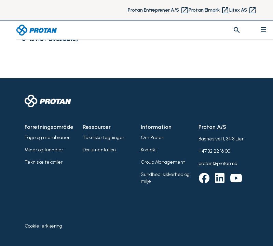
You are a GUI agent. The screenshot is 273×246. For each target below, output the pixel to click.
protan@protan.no (218, 163)
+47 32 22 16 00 (214, 151)
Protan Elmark (209, 10)
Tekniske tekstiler (44, 162)
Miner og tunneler (44, 150)
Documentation (99, 150)
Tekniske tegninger (103, 137)
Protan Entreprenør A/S (158, 10)
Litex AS (243, 10)
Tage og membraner (47, 137)
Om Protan (152, 137)
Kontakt (149, 150)
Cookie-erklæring (43, 226)
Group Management (163, 162)
